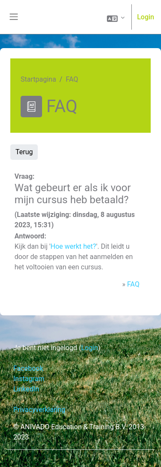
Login (145, 17)
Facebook (28, 368)
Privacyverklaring (39, 410)
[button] (116, 18)
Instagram (28, 379)
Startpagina (38, 79)
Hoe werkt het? (73, 246)
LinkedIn (26, 389)
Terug (24, 152)
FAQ (133, 284)
